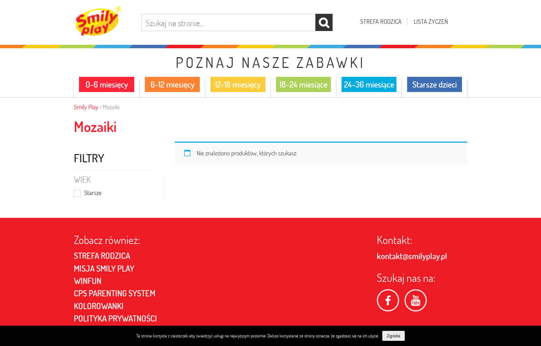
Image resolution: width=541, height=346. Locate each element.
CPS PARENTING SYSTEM (114, 293)
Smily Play (86, 107)
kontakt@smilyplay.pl (412, 256)
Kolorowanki (99, 306)
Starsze (92, 193)
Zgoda (393, 335)
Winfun (87, 280)
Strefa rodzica (381, 22)
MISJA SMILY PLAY (104, 268)
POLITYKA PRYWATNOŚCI (115, 318)
